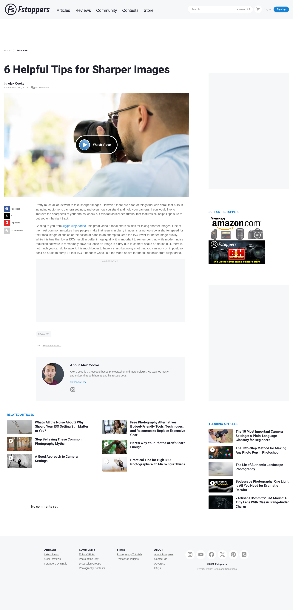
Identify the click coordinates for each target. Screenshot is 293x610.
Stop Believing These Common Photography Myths (58, 441)
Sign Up (281, 9)
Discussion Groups (90, 563)
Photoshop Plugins (128, 558)
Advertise (159, 563)
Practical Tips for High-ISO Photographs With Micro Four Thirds (157, 462)
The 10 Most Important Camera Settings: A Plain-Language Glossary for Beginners (259, 436)
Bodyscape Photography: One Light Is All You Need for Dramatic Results (262, 485)
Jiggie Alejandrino (74, 226)
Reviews (83, 10)
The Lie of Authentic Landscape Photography (259, 467)
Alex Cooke (16, 83)
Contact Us (160, 558)
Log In (267, 9)
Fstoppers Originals (55, 563)
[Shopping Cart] (258, 9)
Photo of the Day (88, 558)
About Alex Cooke (84, 365)
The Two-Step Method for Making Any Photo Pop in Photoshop (261, 450)
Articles (63, 10)
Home (7, 50)
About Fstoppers (163, 554)
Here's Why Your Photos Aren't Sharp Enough (157, 445)
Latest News (51, 554)
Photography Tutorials (129, 554)
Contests (130, 10)
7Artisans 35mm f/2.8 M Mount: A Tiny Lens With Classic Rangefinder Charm (262, 502)
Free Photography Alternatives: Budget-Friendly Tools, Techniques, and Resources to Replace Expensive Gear (157, 429)
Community (106, 10)
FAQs (157, 568)
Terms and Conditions (225, 569)
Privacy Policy (204, 569)
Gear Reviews (52, 558)
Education (22, 50)
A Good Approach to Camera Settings (56, 458)
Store (149, 10)
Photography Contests (92, 568)
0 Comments (40, 87)
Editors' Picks (87, 554)
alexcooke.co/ (78, 382)
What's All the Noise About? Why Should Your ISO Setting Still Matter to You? (61, 426)
